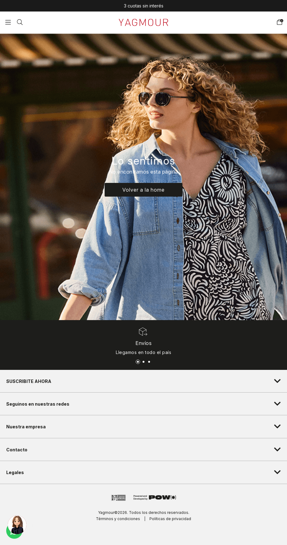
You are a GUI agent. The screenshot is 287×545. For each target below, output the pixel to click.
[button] (20, 21)
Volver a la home (143, 190)
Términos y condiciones (118, 518)
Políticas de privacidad (170, 518)
